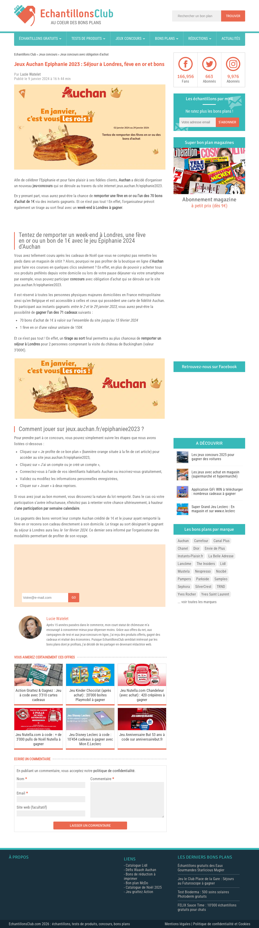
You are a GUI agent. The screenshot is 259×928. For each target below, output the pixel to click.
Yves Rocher (187, 594)
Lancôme (184, 564)
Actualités (231, 38)
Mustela (184, 571)
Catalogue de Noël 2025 (144, 887)
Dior (196, 548)
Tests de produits (86, 38)
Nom (20, 778)
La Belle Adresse (221, 556)
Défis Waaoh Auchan (141, 870)
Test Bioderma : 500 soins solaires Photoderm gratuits (203, 894)
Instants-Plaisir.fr (190, 556)
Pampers (184, 579)
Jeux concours (128, 38)
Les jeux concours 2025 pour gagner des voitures (213, 457)
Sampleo (220, 579)
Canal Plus (221, 541)
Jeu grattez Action (139, 892)
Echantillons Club (25, 54)
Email (21, 793)
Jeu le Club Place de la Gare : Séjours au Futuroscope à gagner (206, 881)
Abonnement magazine (209, 202)
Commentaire (102, 778)
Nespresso (203, 571)
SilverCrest (203, 586)
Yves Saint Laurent (215, 594)
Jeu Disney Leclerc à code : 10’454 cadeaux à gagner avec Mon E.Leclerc (90, 739)
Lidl (223, 564)
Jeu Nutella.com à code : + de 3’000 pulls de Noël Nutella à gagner (38, 739)
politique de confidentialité (113, 770)
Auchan (124, 180)
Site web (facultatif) (32, 807)
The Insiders (206, 564)
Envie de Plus (215, 548)
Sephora (184, 586)
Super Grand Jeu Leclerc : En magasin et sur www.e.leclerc (213, 509)
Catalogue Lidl (136, 865)
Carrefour (201, 541)
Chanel (183, 548)
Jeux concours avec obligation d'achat (84, 54)
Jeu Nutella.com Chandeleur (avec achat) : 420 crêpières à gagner (142, 695)
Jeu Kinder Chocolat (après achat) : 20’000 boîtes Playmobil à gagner (90, 695)
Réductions (198, 38)
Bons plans (165, 38)
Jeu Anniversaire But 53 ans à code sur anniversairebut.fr (142, 737)
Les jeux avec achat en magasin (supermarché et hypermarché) (215, 474)
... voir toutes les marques (197, 602)
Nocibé (221, 571)
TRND (221, 586)
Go (74, 597)
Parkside (202, 579)
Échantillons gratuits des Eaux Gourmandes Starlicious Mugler (201, 867)
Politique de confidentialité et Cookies (221, 924)
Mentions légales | (179, 924)
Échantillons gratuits (38, 38)
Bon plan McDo (137, 883)
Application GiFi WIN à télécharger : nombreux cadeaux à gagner (217, 491)
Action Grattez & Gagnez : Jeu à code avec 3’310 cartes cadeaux (38, 695)
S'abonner (227, 122)
